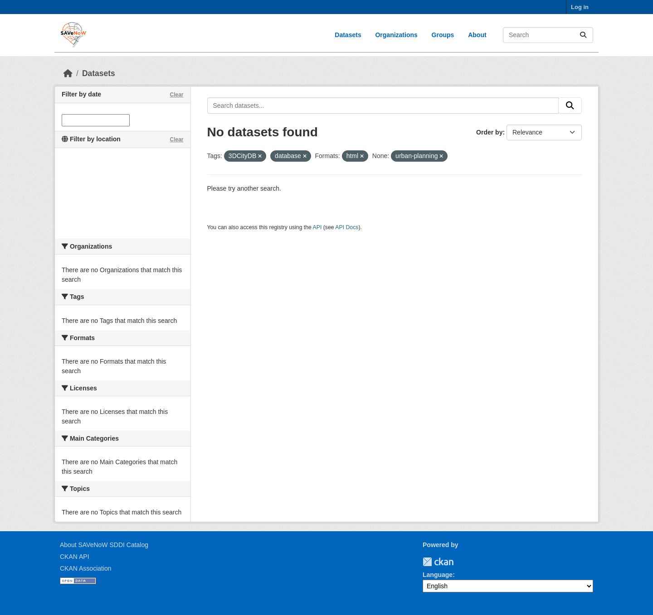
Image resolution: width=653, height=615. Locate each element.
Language (438, 574)
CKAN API (74, 556)
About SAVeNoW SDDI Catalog (104, 544)
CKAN (438, 562)
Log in (580, 7)
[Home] (68, 73)
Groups (443, 34)
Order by (489, 132)
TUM (459, 562)
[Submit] (583, 35)
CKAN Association (86, 568)
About (477, 34)
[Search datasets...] (548, 35)
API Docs (346, 227)
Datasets (348, 34)
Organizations (396, 34)
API (317, 227)
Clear (176, 94)
